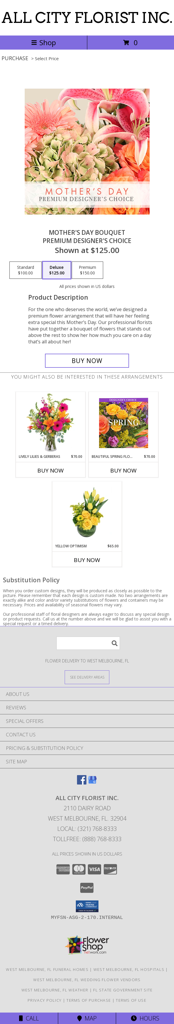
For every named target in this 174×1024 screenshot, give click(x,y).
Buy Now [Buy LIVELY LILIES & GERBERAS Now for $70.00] (50, 470)
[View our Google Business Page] (92, 782)
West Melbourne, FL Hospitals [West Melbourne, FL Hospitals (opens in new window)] (128, 969)
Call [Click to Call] (29, 1018)
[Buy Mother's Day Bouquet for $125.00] (87, 361)
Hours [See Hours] (145, 1018)
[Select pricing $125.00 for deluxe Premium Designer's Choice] (57, 270)
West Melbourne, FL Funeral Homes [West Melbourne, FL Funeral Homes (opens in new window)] (47, 969)
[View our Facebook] (81, 782)
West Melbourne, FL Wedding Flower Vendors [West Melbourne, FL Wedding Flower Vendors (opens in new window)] (86, 979)
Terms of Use (131, 1000)
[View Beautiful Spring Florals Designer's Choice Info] (123, 423)
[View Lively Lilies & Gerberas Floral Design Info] (50, 423)
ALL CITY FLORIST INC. (87, 17)
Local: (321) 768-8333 (87, 829)
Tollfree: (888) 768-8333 (87, 839)
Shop (43, 42)
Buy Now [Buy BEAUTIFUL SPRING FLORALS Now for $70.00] (123, 470)
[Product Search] (88, 643)
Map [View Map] (87, 1018)
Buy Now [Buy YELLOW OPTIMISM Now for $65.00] (87, 560)
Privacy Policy (44, 1000)
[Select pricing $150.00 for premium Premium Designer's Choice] (87, 270)
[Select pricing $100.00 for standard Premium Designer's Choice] (25, 270)
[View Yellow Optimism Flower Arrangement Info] (87, 512)
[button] (87, 906)
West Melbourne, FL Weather (54, 990)
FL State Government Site (123, 990)
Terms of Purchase (88, 1000)
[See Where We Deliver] (87, 677)
